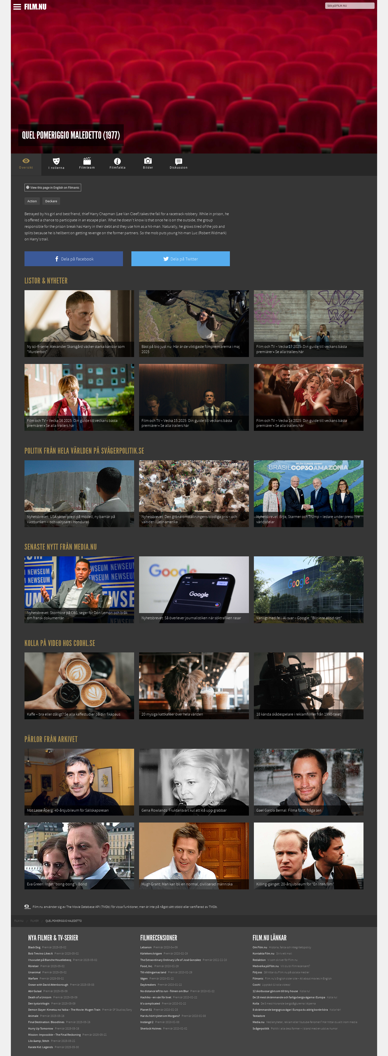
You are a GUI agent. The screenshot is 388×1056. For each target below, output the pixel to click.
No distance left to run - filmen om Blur (164, 991)
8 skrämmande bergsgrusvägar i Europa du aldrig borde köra (290, 1009)
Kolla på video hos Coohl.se (59, 643)
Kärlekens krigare (151, 953)
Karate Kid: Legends (40, 1047)
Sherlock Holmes (150, 1028)
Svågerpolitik (261, 1028)
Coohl (256, 984)
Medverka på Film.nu (266, 966)
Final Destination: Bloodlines (46, 1022)
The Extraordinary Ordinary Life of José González (170, 960)
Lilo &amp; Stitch (38, 1041)
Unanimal (34, 972)
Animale (33, 1016)
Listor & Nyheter (46, 280)
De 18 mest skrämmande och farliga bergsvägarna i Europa (289, 997)
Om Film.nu (260, 947)
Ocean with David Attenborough (48, 984)
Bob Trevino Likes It (40, 953)
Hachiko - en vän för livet (155, 997)
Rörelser (33, 966)
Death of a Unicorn (39, 997)
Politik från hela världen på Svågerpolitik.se (84, 451)
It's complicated (150, 1003)
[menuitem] (19, 921)
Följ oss (257, 972)
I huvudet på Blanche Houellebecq (49, 960)
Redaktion (259, 960)
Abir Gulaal (35, 991)
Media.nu (259, 1022)
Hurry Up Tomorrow (40, 1028)
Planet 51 (146, 1009)
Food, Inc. (146, 966)
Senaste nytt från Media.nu (60, 547)
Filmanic (258, 978)
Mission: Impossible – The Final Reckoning (54, 1034)
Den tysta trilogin (38, 1003)
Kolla (256, 1003)
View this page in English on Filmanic (52, 187)
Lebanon (146, 947)
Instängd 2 (146, 1022)
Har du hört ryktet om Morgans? (160, 1016)
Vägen (144, 978)
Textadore (259, 1016)
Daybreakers (148, 984)
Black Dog (34, 947)
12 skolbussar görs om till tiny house (275, 991)
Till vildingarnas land (153, 972)
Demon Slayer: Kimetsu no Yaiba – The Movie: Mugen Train (64, 1009)
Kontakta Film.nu (263, 953)
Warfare (33, 978)
